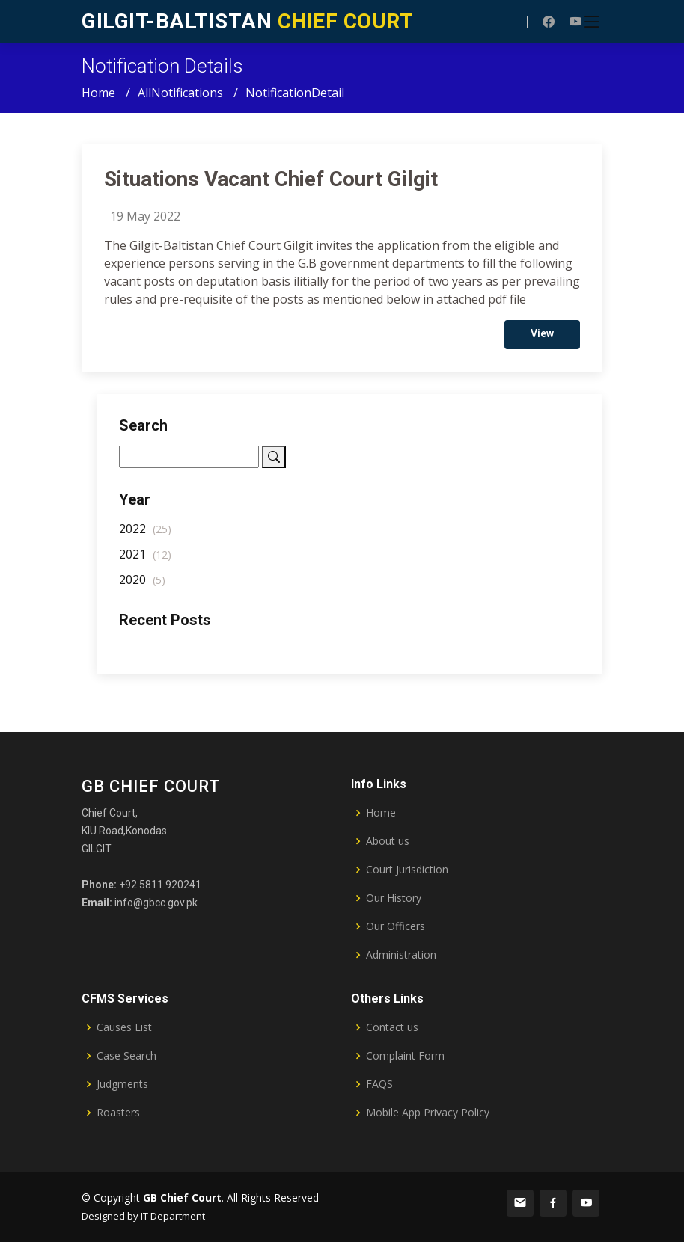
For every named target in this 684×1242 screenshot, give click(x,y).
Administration (401, 955)
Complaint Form (405, 1056)
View (542, 339)
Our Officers (395, 926)
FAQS (379, 1084)
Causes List (124, 1027)
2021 (145, 559)
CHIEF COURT (247, 21)
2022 (145, 534)
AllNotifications (180, 92)
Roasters (118, 1112)
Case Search (126, 1056)
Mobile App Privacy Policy (427, 1112)
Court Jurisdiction (407, 869)
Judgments (122, 1084)
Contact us (392, 1027)
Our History (393, 898)
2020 (142, 585)
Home (98, 92)
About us (387, 841)
